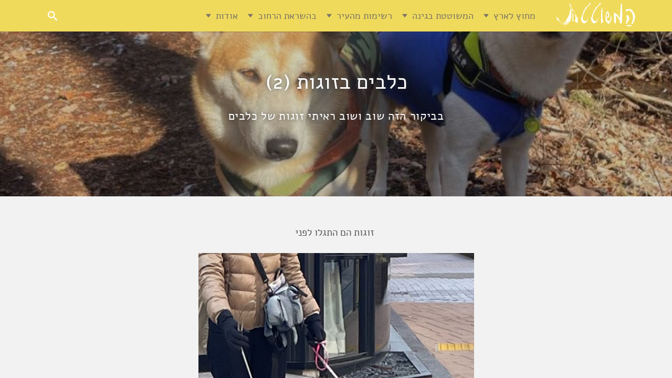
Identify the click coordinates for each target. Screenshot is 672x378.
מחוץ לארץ (515, 15)
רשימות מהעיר (364, 15)
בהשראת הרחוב (287, 15)
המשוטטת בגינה (443, 15)
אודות (227, 15)
